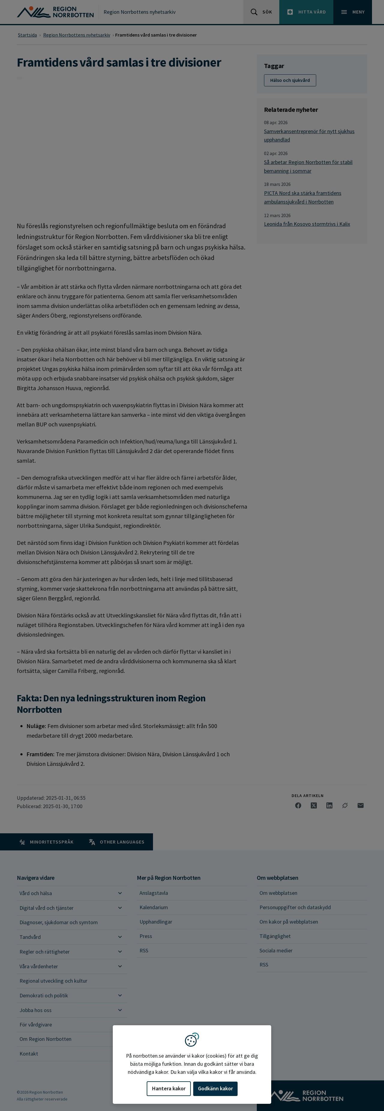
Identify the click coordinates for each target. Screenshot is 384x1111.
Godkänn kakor (215, 1088)
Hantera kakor (168, 1088)
